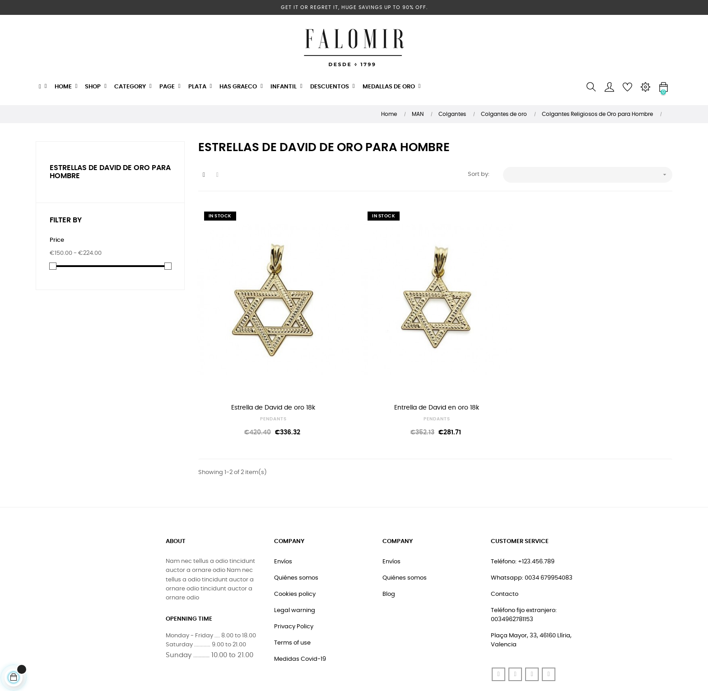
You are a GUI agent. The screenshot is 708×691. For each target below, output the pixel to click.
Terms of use (292, 589)
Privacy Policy (293, 573)
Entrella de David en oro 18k (374, 353)
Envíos (283, 508)
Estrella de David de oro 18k (252, 353)
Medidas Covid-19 (300, 605)
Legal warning (294, 556)
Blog (388, 540)
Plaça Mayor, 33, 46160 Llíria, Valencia (531, 586)
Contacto (504, 540)
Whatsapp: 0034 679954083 (532, 524)
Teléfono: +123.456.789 (522, 508)
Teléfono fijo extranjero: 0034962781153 (524, 560)
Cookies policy (295, 540)
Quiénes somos (296, 524)
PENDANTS (252, 365)
